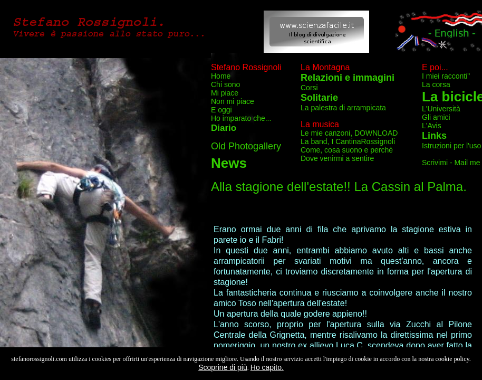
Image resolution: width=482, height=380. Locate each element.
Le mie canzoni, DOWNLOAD (349, 133)
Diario (223, 128)
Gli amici (436, 117)
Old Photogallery (246, 146)
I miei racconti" (446, 76)
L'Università (441, 108)
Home (220, 76)
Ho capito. (267, 367)
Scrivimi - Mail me (451, 162)
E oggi (221, 110)
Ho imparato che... (241, 118)
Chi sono (225, 84)
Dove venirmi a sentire (337, 158)
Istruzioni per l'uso (451, 145)
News (229, 163)
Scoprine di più (222, 367)
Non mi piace (232, 101)
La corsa (436, 84)
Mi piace (224, 93)
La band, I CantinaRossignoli (348, 141)
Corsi (309, 87)
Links (434, 135)
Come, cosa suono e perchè (347, 150)
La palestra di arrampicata (343, 107)
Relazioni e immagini (347, 77)
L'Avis (431, 125)
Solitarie (319, 97)
